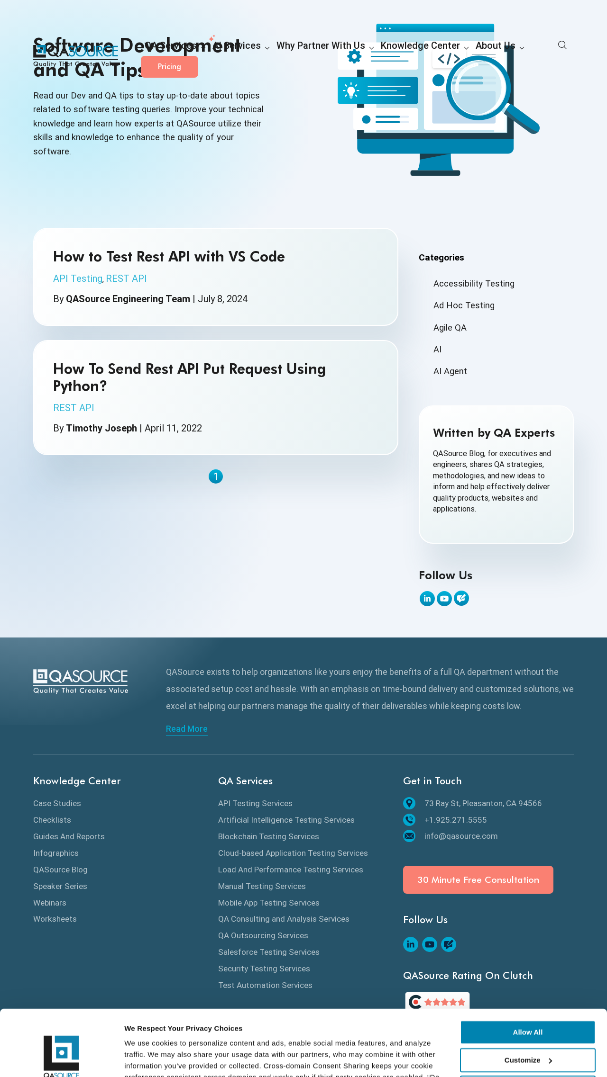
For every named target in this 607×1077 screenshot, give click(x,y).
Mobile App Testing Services (269, 902)
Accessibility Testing (474, 283)
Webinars (49, 902)
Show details (146, 1058)
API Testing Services (255, 803)
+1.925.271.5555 (445, 820)
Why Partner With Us (292, 57)
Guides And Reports (69, 836)
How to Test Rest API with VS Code (169, 256)
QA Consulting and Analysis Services (283, 919)
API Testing (77, 278)
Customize (528, 1003)
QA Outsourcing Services (263, 935)
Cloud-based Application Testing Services (293, 853)
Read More (187, 729)
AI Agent (450, 371)
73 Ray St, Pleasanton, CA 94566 (472, 803)
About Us (438, 57)
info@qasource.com (450, 836)
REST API (126, 278)
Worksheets (55, 919)
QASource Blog (60, 869)
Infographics (56, 853)
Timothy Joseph (101, 428)
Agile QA (450, 327)
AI (437, 349)
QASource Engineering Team (128, 299)
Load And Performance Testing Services (290, 869)
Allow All (528, 976)
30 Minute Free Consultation (478, 879)
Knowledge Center (375, 57)
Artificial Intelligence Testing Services (286, 820)
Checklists (52, 820)
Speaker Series (60, 886)
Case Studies (57, 803)
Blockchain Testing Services (268, 836)
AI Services (221, 57)
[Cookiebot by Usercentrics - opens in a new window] (61, 1058)
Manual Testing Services (262, 886)
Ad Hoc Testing (464, 305)
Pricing (545, 56)
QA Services (165, 57)
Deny (528, 1031)
